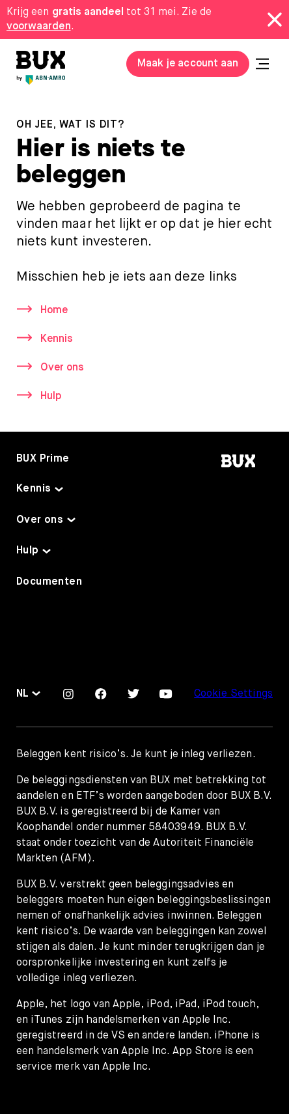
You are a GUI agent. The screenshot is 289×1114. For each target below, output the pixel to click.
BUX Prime (43, 459)
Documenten (49, 582)
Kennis (56, 339)
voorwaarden (39, 26)
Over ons (62, 368)
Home (54, 310)
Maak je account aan (187, 64)
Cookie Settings (233, 694)
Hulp (50, 396)
